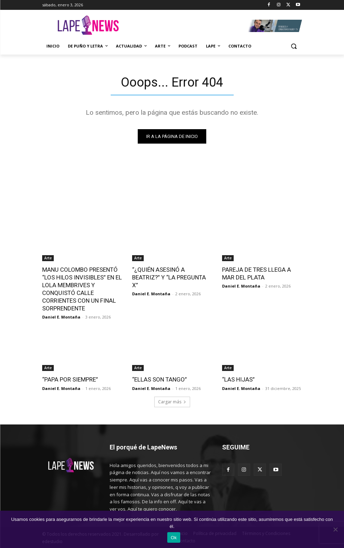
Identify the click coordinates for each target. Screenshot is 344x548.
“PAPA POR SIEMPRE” (70, 379)
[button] (294, 46)
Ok (174, 537)
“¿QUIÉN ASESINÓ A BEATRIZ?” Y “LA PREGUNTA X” (169, 277)
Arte (48, 258)
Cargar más (172, 401)
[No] (335, 529)
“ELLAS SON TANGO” (159, 379)
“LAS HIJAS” (238, 379)
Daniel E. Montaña (61, 317)
